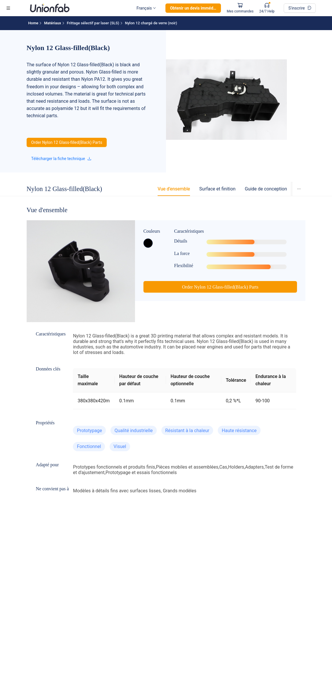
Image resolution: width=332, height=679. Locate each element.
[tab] (174, 188)
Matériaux (52, 23)
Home (33, 23)
